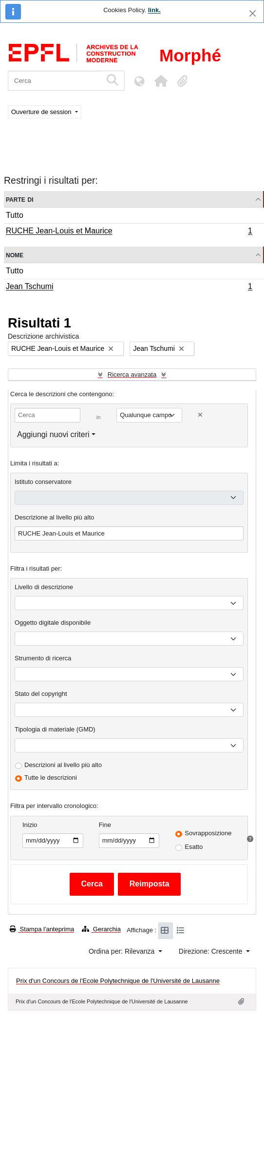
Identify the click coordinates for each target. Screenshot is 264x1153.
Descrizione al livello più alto (54, 517)
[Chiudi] (253, 13)
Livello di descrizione (44, 587)
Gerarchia (101, 929)
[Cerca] (55, 81)
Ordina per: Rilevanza (122, 951)
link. (154, 10)
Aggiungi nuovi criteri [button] (53, 434)
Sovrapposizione (208, 833)
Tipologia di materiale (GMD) (55, 729)
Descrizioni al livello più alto (63, 765)
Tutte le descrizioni (50, 777)
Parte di (20, 199)
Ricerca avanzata (132, 374)
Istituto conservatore (43, 481)
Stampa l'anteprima (42, 929)
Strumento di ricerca (43, 658)
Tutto (14, 215)
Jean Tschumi (128, 287)
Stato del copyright (41, 693)
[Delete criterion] (200, 415)
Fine (105, 824)
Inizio (29, 824)
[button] (160, 81)
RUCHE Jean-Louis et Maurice (128, 232)
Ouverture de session (42, 111)
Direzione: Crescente (212, 951)
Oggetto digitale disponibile (53, 622)
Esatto (194, 846)
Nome (14, 254)
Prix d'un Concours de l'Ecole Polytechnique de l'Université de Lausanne (118, 980)
